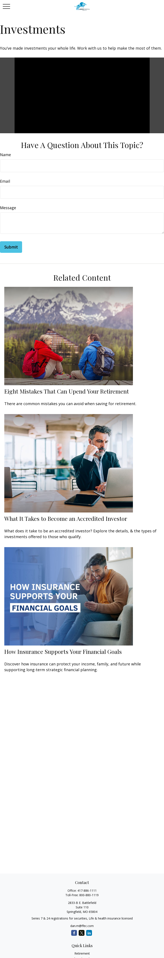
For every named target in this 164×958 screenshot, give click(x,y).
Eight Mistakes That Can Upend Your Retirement (66, 391)
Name (5, 154)
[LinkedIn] (89, 933)
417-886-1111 (87, 890)
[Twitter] (81, 933)
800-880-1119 (89, 895)
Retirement (82, 953)
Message (8, 207)
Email (5, 181)
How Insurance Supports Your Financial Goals (63, 651)
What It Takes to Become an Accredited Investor (65, 518)
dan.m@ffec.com (82, 926)
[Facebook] (74, 933)
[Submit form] (11, 247)
